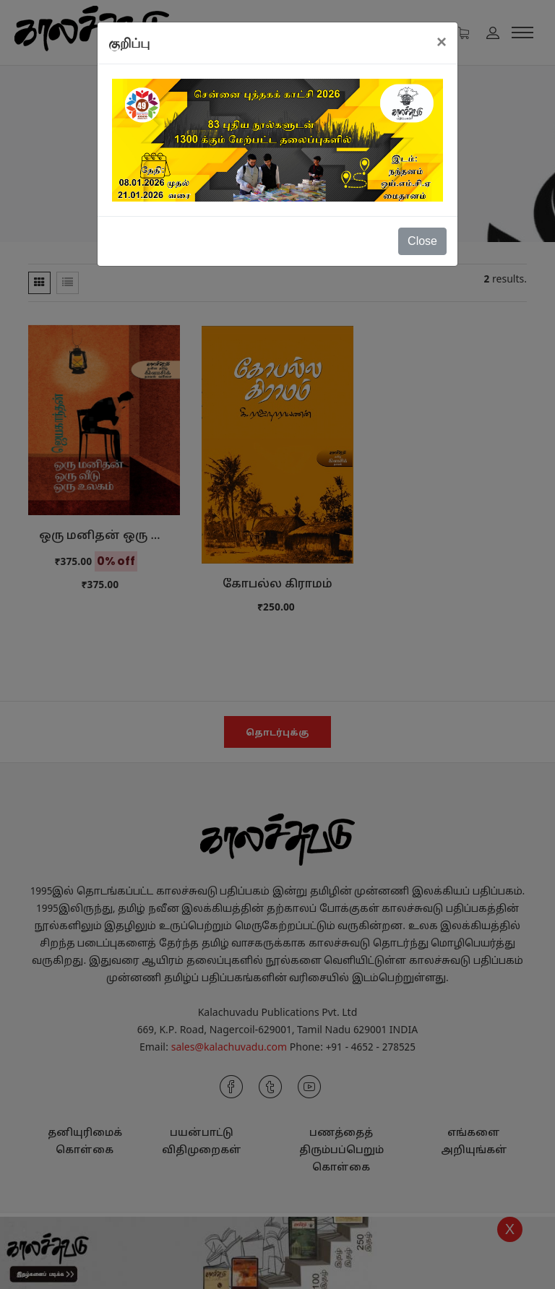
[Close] (441, 41)
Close (422, 241)
